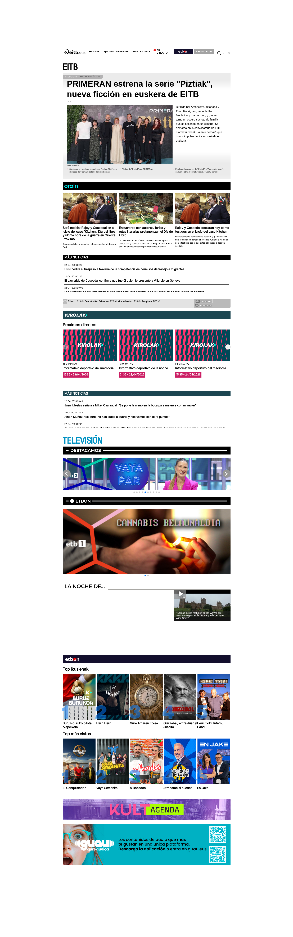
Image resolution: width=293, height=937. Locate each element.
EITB (70, 67)
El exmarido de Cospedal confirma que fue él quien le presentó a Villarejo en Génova (122, 280)
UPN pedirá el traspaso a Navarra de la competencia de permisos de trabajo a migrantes (124, 269)
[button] (228, 347)
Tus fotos (203, 301)
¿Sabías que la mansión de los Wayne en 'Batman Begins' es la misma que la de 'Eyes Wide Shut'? (200, 615)
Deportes (108, 51)
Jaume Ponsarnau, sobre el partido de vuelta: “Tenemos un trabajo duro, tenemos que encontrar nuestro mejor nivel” (144, 428)
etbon (83, 501)
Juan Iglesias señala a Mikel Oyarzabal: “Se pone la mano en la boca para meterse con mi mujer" (130, 405)
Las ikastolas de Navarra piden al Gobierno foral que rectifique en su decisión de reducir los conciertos (134, 292)
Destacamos (85, 450)
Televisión (122, 51)
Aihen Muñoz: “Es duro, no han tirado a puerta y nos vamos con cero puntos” (117, 417)
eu (224, 53)
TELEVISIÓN (82, 440)
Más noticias (76, 257)
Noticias (94, 51)
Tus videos (203, 305)
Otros (144, 51)
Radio (134, 51)
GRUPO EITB (204, 51)
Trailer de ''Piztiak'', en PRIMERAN (137, 169)
